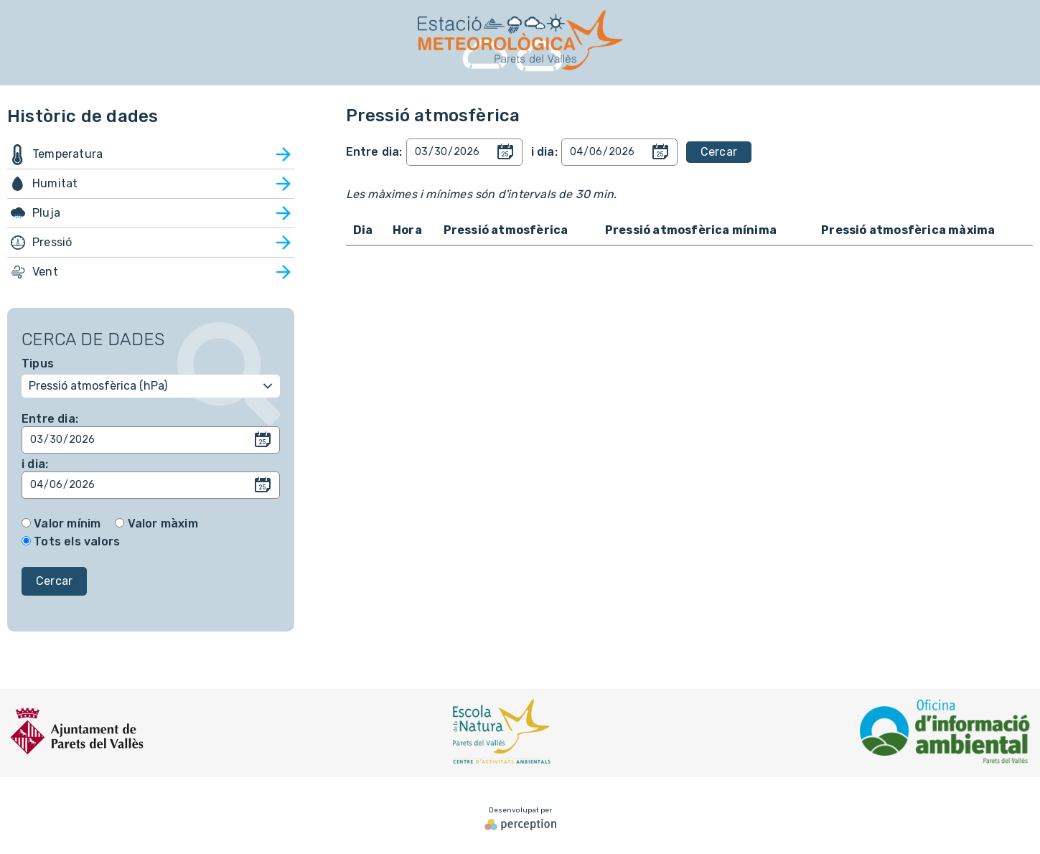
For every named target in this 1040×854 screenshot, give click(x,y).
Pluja (46, 213)
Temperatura (67, 154)
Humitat (55, 183)
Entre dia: (50, 419)
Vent (45, 271)
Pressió (52, 242)
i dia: (35, 464)
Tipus (38, 363)
